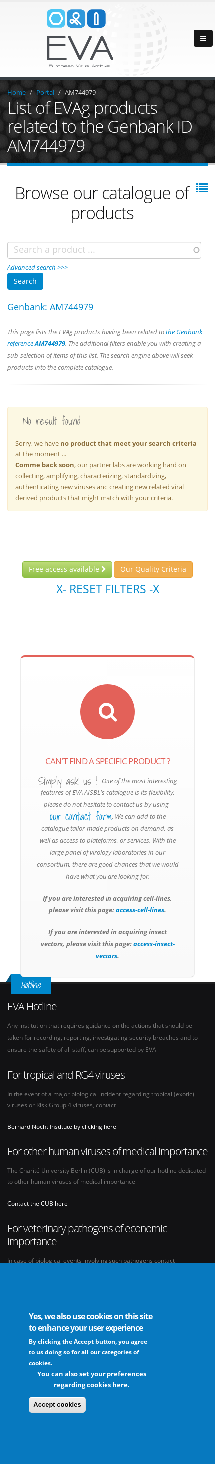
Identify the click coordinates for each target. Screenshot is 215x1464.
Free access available (67, 569)
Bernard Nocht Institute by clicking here (61, 1126)
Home (16, 92)
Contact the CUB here (37, 1203)
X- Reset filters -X (107, 589)
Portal (45, 92)
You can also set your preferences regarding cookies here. (91, 1381)
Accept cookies (57, 1406)
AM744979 (80, 92)
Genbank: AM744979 (50, 307)
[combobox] (104, 250)
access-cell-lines (139, 909)
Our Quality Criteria (153, 569)
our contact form (81, 817)
